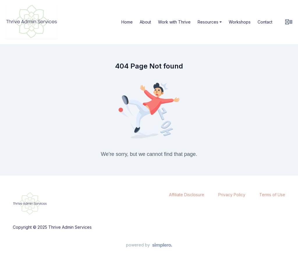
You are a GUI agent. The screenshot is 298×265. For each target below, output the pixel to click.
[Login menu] (288, 22)
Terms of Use (272, 194)
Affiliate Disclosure (186, 194)
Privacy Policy (231, 194)
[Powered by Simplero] (149, 245)
